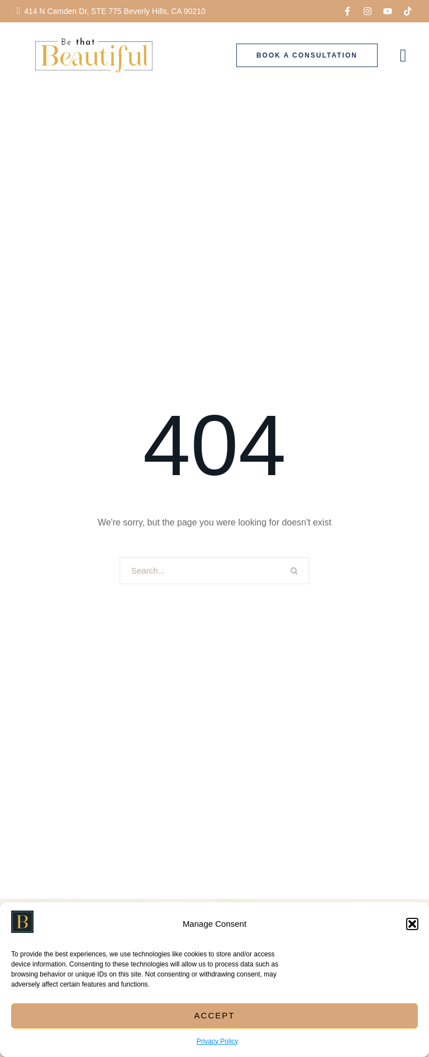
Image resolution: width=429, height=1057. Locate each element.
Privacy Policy (218, 1041)
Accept (214, 1015)
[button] (412, 924)
